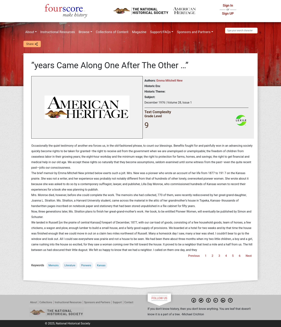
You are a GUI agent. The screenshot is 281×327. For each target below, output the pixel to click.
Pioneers (86, 265)
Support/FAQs (160, 32)
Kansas (101, 265)
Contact (128, 302)
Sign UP (228, 13)
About (29, 32)
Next (249, 256)
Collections (45, 302)
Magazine (139, 32)
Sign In (228, 5)
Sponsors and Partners (193, 32)
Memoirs (53, 265)
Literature (69, 265)
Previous (194, 256)
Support (117, 302)
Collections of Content (112, 32)
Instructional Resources (57, 32)
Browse (83, 32)
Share (32, 44)
